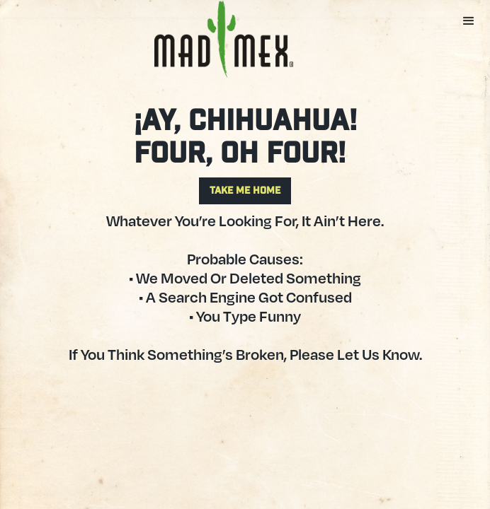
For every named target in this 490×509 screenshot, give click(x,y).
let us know (378, 354)
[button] (469, 21)
